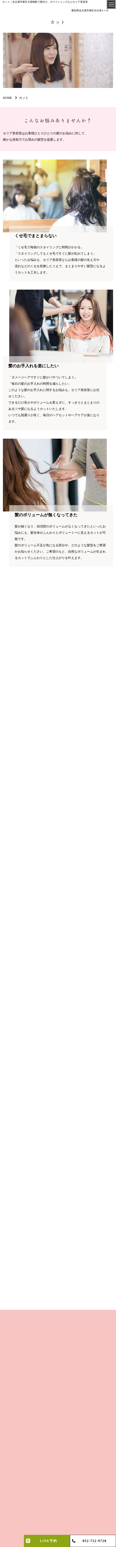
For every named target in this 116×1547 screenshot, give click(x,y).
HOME (7, 97)
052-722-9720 (94, 1541)
